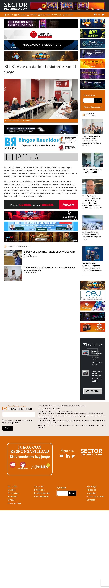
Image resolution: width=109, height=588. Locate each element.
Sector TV (38, 486)
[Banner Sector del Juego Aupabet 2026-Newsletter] (41, 205)
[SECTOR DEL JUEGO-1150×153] (41, 35)
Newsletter (45, 15)
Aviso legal (91, 486)
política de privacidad (25, 420)
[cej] (92, 296)
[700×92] (41, 237)
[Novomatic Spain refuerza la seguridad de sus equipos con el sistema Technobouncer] (92, 253)
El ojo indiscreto (41, 496)
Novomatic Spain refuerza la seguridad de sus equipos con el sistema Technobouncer (92, 266)
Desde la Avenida (42, 493)
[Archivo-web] (92, 84)
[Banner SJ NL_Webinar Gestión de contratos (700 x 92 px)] (41, 227)
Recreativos (13, 493)
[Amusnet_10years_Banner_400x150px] (92, 34)
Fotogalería (39, 490)
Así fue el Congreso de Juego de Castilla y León (97, 355)
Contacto (57, 15)
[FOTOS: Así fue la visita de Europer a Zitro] (92, 160)
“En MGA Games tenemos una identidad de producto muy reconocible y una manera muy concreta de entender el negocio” (92, 202)
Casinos (12, 490)
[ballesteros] (92, 306)
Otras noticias (10, 121)
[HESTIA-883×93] (41, 157)
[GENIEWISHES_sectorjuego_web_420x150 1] (92, 285)
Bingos (11, 500)
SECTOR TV (33, 15)
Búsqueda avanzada (93, 107)
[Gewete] (92, 74)
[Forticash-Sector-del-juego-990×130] (41, 46)
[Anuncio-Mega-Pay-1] (92, 54)
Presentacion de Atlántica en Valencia (97, 374)
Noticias (10, 15)
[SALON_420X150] (92, 64)
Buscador (69, 15)
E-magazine (21, 15)
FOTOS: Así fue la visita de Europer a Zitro (92, 170)
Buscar (98, 100)
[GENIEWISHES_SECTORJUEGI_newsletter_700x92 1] (41, 56)
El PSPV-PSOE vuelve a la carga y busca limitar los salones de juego (49, 268)
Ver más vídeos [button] (92, 391)
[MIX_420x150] (92, 327)
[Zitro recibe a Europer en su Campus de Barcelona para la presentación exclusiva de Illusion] (92, 126)
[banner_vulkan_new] (41, 130)
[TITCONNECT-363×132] (92, 317)
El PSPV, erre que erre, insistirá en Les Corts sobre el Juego (49, 253)
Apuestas (12, 496)
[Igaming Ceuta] (92, 44)
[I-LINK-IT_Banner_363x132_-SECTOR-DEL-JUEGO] (92, 23)
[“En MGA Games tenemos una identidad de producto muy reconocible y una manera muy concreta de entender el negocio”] (92, 186)
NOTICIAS (12, 486)
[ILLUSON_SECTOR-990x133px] (41, 24)
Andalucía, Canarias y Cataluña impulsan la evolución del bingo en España (91, 235)
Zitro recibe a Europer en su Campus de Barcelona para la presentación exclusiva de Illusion (91, 140)
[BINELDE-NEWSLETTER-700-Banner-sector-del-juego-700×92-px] (41, 216)
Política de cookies (95, 496)
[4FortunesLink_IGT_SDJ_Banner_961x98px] (67, 5)
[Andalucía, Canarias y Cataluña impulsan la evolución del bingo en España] (92, 222)
